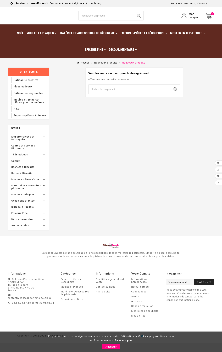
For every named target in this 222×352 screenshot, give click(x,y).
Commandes (138, 301)
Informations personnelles (139, 290)
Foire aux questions (183, 3)
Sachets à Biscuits (22, 176)
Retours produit (141, 296)
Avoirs (135, 305)
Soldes (15, 170)
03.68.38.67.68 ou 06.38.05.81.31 (33, 312)
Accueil (15, 137)
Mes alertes (138, 325)
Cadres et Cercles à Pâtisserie (23, 156)
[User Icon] (191, 20)
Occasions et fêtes (23, 210)
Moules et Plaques (23, 203)
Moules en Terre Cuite (25, 188)
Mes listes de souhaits (144, 320)
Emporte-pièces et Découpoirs (22, 147)
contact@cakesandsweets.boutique (30, 307)
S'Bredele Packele (22, 216)
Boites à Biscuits (21, 182)
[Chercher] (106, 20)
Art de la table (20, 234)
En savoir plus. (124, 340)
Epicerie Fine (19, 222)
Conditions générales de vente (110, 290)
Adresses (136, 310)
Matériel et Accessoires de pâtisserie (28, 196)
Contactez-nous (105, 296)
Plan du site (103, 301)
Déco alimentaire (22, 228)
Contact (202, 3)
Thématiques (19, 163)
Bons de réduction (142, 315)
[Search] (139, 20)
